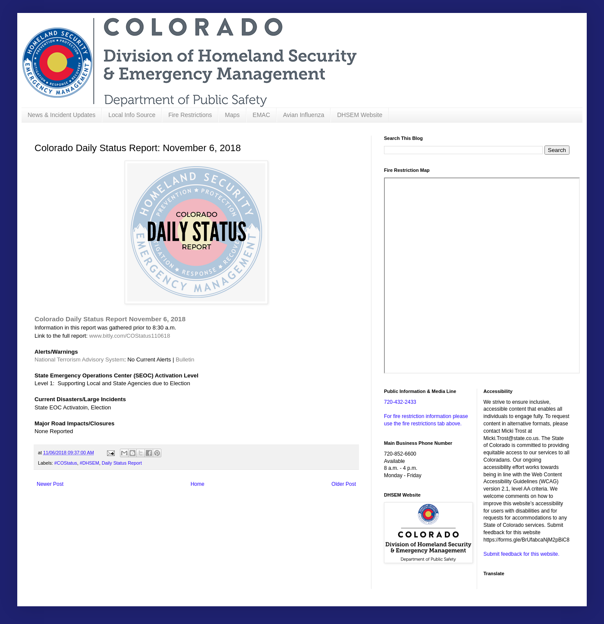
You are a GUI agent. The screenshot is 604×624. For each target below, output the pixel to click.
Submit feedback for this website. (522, 554)
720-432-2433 (400, 402)
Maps (232, 114)
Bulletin (185, 359)
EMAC (261, 114)
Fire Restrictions (190, 114)
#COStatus (65, 463)
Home (197, 484)
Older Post (343, 484)
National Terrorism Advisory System (79, 359)
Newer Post (50, 484)
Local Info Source (131, 114)
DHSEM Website (359, 114)
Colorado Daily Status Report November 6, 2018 (110, 319)
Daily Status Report (122, 463)
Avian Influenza (303, 114)
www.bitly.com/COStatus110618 (129, 336)
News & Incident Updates (61, 114)
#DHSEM (89, 463)
